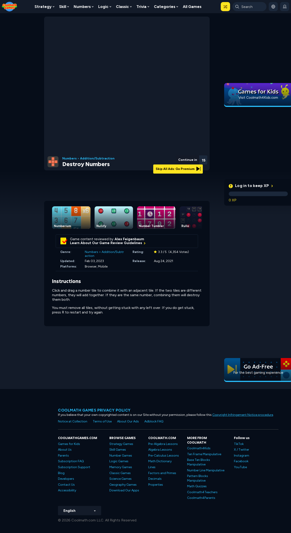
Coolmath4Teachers (202, 492)
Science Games (120, 479)
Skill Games (117, 450)
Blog (61, 473)
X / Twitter (241, 450)
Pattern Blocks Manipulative (197, 478)
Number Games (120, 455)
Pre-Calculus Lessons (163, 455)
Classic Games (120, 473)
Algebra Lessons (160, 450)
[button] (225, 6)
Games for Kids (69, 444)
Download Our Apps (124, 490)
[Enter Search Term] (249, 6)
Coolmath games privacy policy (94, 410)
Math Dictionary (160, 461)
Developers (66, 479)
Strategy (43, 6)
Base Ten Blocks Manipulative (198, 462)
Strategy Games (121, 444)
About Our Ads (128, 421)
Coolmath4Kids (199, 448)
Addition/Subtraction (97, 158)
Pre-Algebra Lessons (163, 444)
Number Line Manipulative (205, 470)
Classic (122, 6)
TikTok (239, 444)
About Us (65, 450)
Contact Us (66, 485)
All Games (192, 6)
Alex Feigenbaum (129, 239)
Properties (155, 485)
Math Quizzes (197, 486)
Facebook (241, 461)
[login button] (284, 6)
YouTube (240, 467)
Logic (103, 6)
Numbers (82, 6)
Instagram (241, 455)
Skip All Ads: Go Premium (178, 169)
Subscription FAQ (71, 461)
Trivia (141, 6)
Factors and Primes (162, 473)
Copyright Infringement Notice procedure (242, 415)
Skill (62, 6)
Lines (152, 467)
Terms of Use (102, 421)
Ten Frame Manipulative (204, 454)
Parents (63, 455)
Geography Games (123, 485)
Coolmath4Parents (201, 498)
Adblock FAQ (153, 421)
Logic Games (118, 461)
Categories (164, 6)
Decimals (155, 479)
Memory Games (120, 467)
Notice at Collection (72, 421)
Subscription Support (74, 467)
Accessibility (67, 490)
